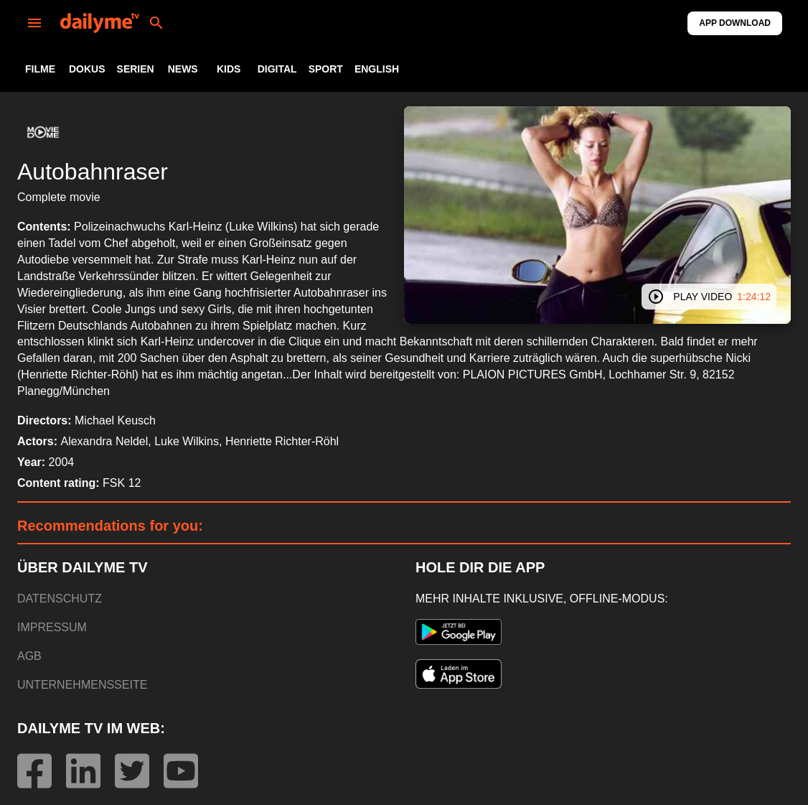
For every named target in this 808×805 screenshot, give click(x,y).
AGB (29, 656)
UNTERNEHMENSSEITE (82, 685)
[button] (43, 132)
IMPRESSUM (52, 627)
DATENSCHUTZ (59, 598)
